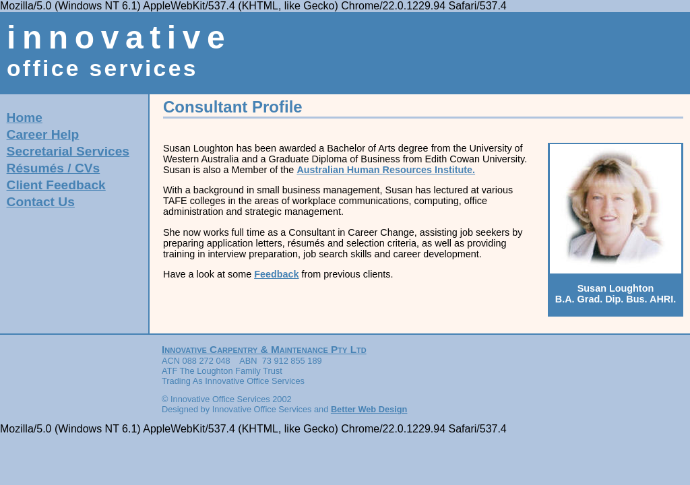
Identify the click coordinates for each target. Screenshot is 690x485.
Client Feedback (56, 185)
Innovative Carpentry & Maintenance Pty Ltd (264, 349)
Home (24, 117)
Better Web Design (369, 409)
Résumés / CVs (53, 168)
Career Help (43, 134)
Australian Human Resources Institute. (385, 169)
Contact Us (41, 202)
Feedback (276, 274)
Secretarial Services (68, 151)
